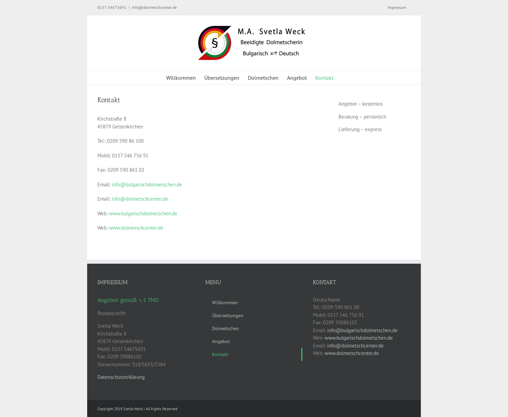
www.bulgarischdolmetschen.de (143, 213)
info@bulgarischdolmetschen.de (147, 184)
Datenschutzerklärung (121, 377)
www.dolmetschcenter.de (136, 228)
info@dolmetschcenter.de (154, 7)
